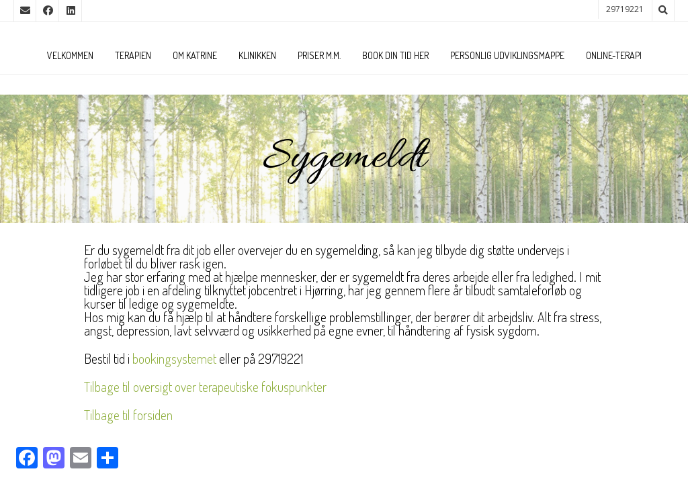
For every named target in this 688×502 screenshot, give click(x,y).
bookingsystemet (174, 358)
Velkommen (70, 55)
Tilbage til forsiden (128, 414)
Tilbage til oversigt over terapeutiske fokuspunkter (205, 386)
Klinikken (257, 55)
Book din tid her (395, 55)
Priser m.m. (319, 55)
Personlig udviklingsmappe (507, 55)
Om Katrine (195, 55)
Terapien (133, 55)
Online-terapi (614, 55)
